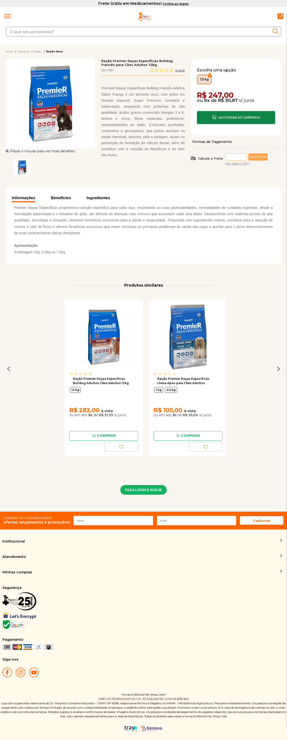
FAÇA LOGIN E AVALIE (143, 490)
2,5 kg (171, 390)
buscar (277, 31)
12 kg (75, 390)
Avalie (180, 70)
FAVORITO (121, 446)
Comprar (236, 117)
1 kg (159, 390)
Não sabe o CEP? (237, 163)
